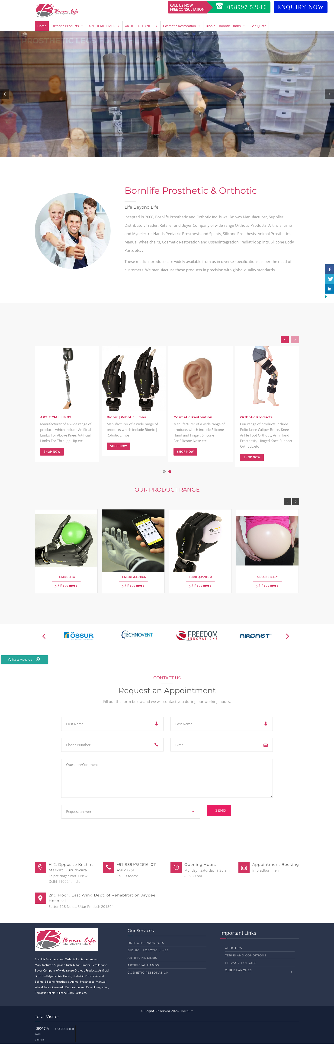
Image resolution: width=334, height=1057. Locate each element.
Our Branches (238, 983)
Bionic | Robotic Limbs (225, 26)
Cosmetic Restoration (182, 26)
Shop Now (52, 465)
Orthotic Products (67, 26)
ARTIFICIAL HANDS (141, 26)
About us (233, 961)
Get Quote (258, 26)
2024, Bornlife (182, 1024)
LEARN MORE (53, 125)
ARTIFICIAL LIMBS (104, 26)
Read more (66, 599)
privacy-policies (240, 976)
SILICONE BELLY (267, 590)
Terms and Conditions (245, 968)
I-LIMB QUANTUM (200, 590)
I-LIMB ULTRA (66, 590)
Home (41, 26)
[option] (66, 564)
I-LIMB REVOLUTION (133, 590)
